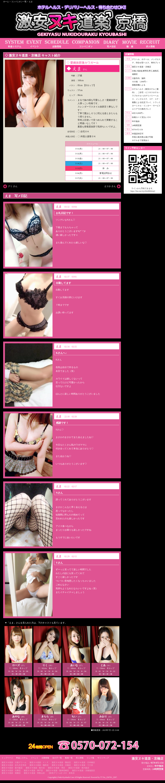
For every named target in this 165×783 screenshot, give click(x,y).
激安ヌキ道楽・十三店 (83, 765)
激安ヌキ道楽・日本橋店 (84, 762)
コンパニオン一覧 (18, 1)
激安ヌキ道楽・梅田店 (39, 765)
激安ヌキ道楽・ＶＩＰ (39, 762)
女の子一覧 (57, 758)
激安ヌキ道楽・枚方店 (35, 768)
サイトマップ (103, 758)
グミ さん (12, 186)
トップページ (7, 758)
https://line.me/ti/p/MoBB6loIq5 (142, 191)
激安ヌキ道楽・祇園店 (11, 773)
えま (31, 1)
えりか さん (110, 186)
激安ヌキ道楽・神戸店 (33, 770)
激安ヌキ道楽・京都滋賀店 (83, 770)
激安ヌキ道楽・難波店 (61, 762)
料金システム (22, 758)
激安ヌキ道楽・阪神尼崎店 (57, 770)
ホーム (6, 1)
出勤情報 (45, 758)
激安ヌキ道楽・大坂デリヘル (14, 762)
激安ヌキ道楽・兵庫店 (11, 770)
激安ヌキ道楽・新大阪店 (12, 768)
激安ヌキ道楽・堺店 (56, 768)
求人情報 (79, 758)
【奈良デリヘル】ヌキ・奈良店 (61, 773)
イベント (34, 758)
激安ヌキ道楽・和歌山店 (34, 773)
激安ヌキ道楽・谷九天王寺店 (14, 765)
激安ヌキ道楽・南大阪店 (78, 768)
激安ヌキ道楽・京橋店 (61, 765)
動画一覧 (69, 758)
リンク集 (90, 758)
